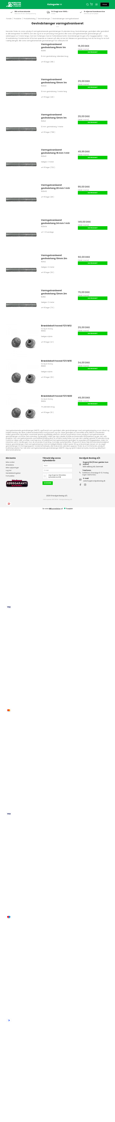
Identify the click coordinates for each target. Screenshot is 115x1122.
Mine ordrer (10, 462)
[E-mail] (57, 470)
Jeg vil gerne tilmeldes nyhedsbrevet (57, 476)
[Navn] (57, 465)
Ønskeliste (10, 465)
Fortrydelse (10, 476)
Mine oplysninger (12, 468)
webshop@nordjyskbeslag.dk (94, 481)
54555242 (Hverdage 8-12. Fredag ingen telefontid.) (95, 474)
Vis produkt (93, 52)
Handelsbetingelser (13, 473)
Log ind (8, 470)
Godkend (47, 483)
